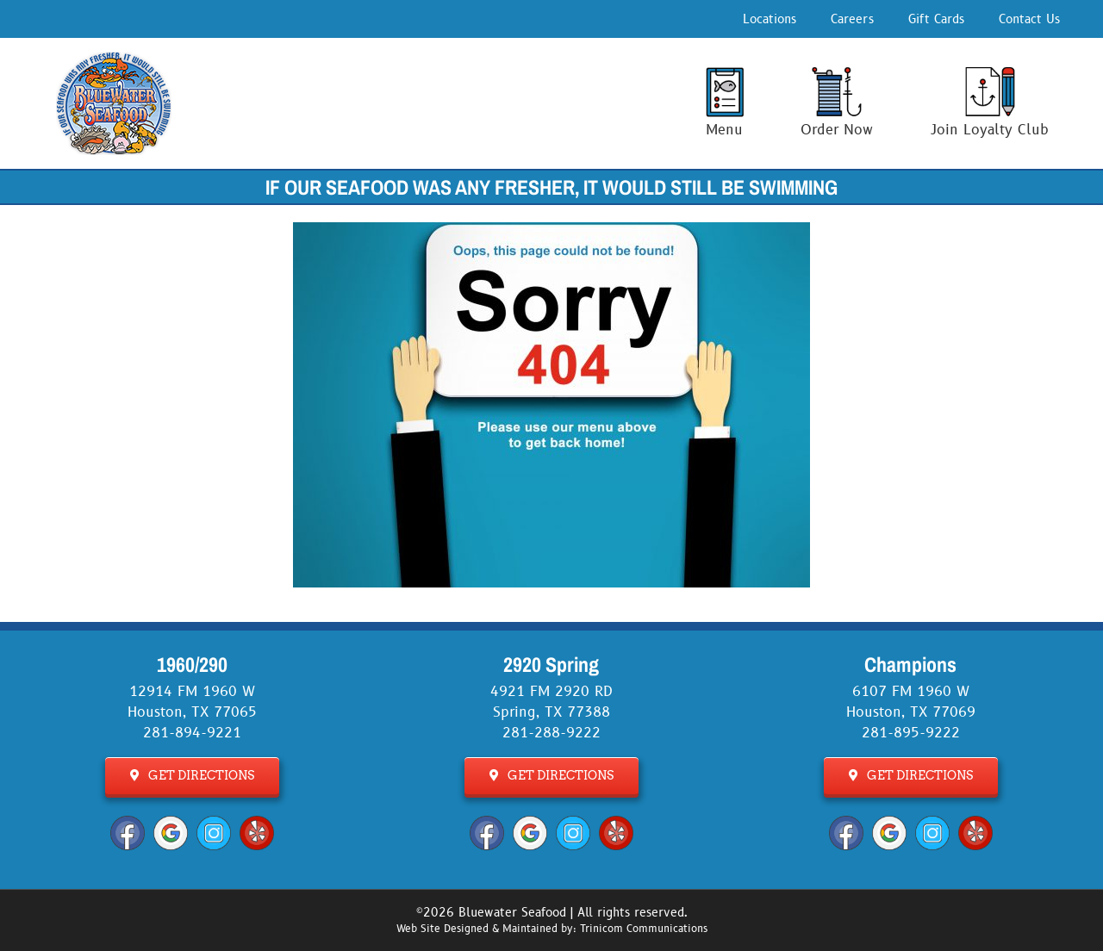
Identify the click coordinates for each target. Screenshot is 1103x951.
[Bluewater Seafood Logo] (113, 58)
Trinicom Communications (643, 929)
